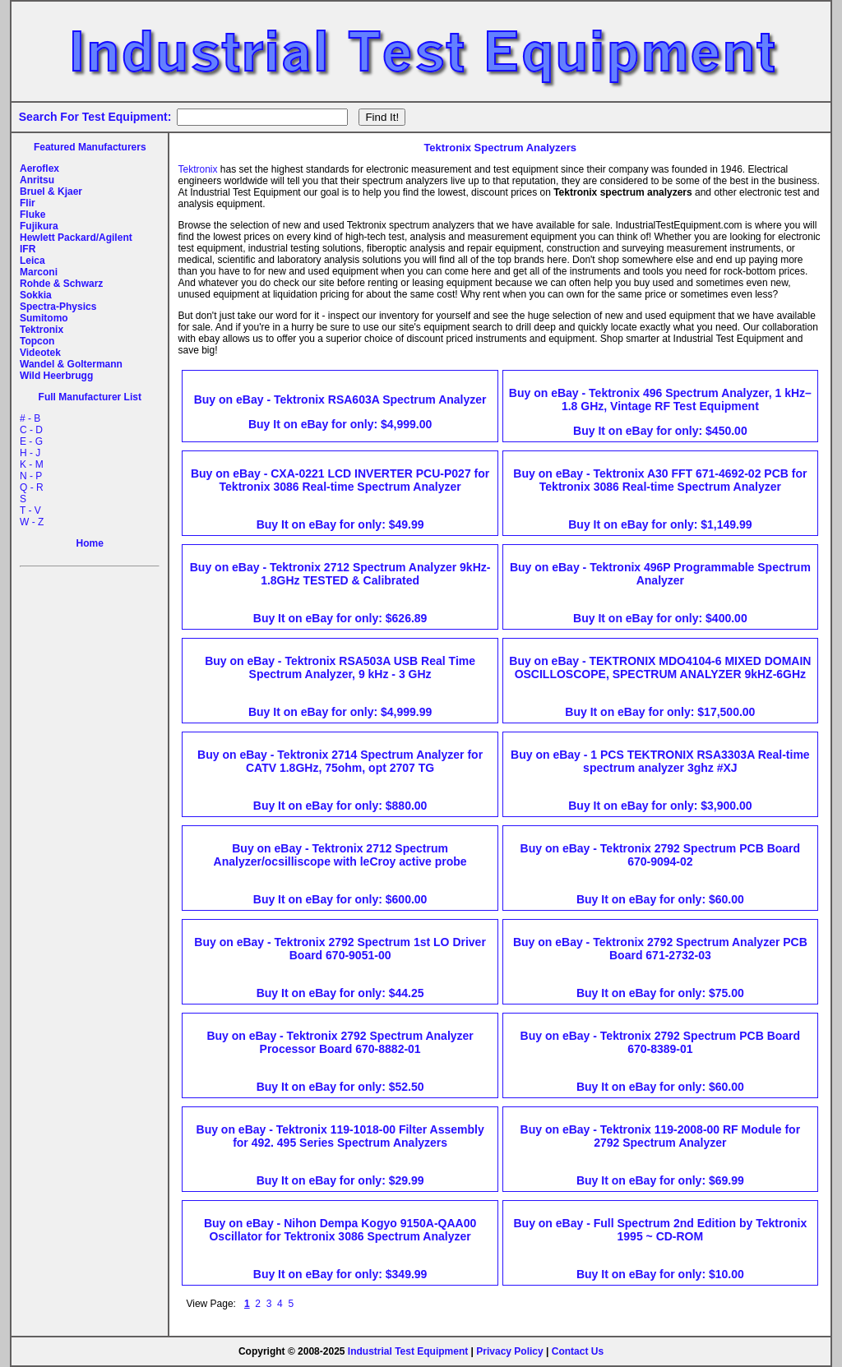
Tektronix (41, 329)
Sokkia (36, 295)
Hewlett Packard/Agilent (76, 237)
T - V (30, 510)
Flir (27, 203)
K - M (32, 464)
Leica (32, 260)
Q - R (32, 487)
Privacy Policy (509, 1351)
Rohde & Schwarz (61, 283)
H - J (30, 453)
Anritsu (37, 180)
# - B (30, 418)
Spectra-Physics (58, 306)
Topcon (37, 341)
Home (90, 543)
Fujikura (39, 226)
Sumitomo (44, 318)
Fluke (32, 214)
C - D (31, 430)
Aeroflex (39, 168)
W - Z (32, 522)
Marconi (39, 272)
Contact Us (578, 1351)
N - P (31, 476)
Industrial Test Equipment (408, 1351)
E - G (31, 441)
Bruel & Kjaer (51, 191)
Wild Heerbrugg (56, 375)
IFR (27, 249)
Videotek (40, 352)
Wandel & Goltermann (71, 364)
